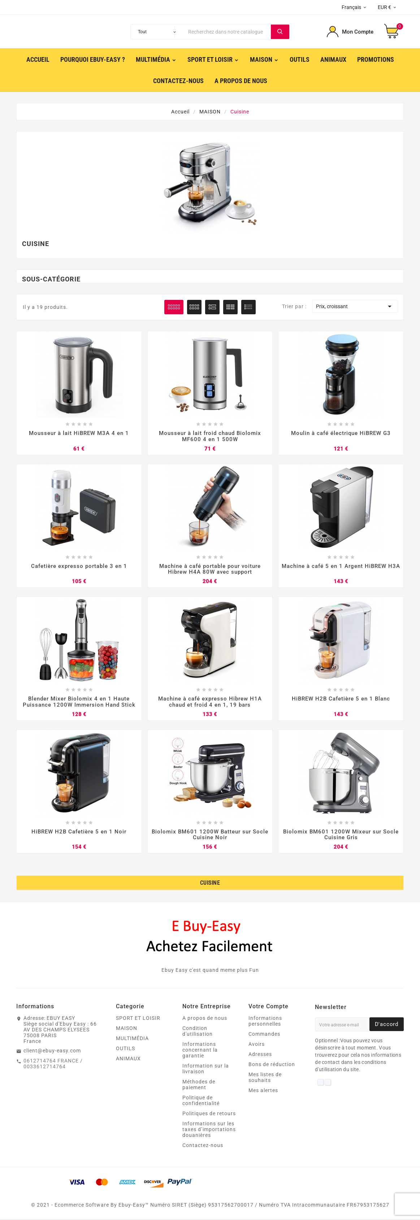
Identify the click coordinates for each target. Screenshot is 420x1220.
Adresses (260, 1055)
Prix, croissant (355, 306)
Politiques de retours (209, 1114)
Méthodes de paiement (198, 1085)
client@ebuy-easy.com (52, 1052)
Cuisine (210, 883)
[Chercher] (228, 32)
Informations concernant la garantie (200, 1051)
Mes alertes (263, 1091)
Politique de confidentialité (201, 1101)
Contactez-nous (202, 1146)
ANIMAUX (128, 1059)
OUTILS (125, 1049)
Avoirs (256, 1045)
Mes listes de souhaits (265, 1078)
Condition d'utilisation (197, 1032)
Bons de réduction (271, 1065)
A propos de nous (204, 1019)
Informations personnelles (265, 1022)
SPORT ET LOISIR (138, 1019)
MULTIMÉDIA (132, 1039)
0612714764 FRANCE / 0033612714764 (53, 1064)
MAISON (126, 1029)
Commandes (264, 1035)
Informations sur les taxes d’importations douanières (209, 1130)
